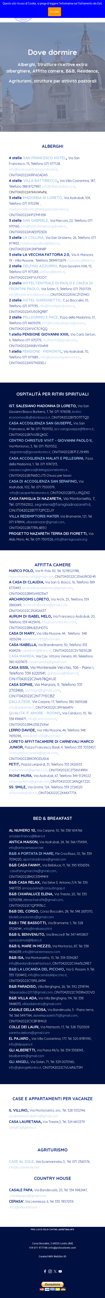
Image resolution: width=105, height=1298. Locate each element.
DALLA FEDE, (20, 701)
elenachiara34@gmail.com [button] (43, 900)
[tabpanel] (52, 78)
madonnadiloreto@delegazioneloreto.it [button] (38, 209)
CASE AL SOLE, (22, 1161)
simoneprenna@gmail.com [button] (29, 781)
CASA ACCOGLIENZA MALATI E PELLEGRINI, (46, 458)
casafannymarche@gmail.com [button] (33, 871)
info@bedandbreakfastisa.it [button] (30, 963)
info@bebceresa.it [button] (23, 1207)
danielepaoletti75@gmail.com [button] (55, 1015)
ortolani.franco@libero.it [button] (27, 836)
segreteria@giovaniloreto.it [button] (30, 452)
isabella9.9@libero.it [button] (36, 650)
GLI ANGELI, (19, 1061)
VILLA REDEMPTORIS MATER (34, 516)
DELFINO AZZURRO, (40, 265)
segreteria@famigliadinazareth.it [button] (62, 504)
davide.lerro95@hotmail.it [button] (41, 639)
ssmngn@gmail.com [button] (42, 690)
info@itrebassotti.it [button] (38, 929)
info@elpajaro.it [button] (21, 1044)
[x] (55, 1271)
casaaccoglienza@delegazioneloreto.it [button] (38, 470)
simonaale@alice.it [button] (23, 793)
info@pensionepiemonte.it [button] (60, 357)
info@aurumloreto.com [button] (58, 622)
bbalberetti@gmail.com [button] (26, 1056)
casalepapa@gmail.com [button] (28, 1196)
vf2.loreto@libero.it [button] (81, 260)
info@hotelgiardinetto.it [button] (57, 306)
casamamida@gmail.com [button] (47, 662)
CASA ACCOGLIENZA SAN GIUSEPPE (40, 423)
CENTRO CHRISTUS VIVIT (32, 440)
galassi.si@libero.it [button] (62, 673)
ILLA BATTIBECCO (40, 180)
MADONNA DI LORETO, (43, 197)
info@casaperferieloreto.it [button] (29, 493)
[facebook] (45, 1271)
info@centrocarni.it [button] (42, 719)
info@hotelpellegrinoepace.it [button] (63, 323)
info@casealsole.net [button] (24, 1167)
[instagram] (50, 1271)
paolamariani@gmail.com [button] (28, 770)
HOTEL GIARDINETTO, (42, 300)
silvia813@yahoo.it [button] (22, 1127)
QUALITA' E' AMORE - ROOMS (34, 712)
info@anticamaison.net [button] (26, 848)
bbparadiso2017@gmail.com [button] (31, 992)
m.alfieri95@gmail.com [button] (60, 340)
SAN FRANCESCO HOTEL (44, 157)
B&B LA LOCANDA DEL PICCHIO (36, 969)
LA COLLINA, (34, 237)
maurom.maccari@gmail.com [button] (31, 576)
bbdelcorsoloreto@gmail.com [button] (31, 917)
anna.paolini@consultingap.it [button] (43, 888)
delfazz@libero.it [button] (52, 272)
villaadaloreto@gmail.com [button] (41, 1004)
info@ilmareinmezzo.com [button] (41, 952)
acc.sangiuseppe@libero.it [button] (74, 429)
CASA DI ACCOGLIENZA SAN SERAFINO (43, 481)
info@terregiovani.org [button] (71, 539)
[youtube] (60, 1271)
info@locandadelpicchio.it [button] (47, 975)
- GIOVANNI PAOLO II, (74, 440)
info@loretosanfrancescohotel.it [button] (33, 169)
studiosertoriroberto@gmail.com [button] (33, 1116)
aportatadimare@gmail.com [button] (44, 859)
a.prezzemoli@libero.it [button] (25, 940)
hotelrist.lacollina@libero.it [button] (39, 243)
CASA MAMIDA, (22, 656)
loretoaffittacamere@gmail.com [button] (33, 753)
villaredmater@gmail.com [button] (45, 522)
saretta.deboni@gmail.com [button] (29, 1033)
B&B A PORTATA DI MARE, (31, 853)
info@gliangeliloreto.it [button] (25, 1067)
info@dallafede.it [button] (21, 707)
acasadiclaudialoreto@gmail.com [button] (47, 588)
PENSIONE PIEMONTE (41, 351)
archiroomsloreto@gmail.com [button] (45, 605)
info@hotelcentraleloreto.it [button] (29, 295)
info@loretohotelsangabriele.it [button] (43, 226)
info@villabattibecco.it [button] (58, 186)
